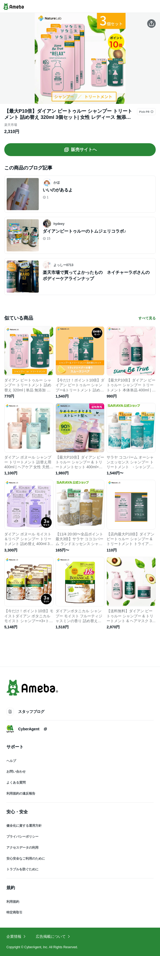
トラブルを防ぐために (22, 869)
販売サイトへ (80, 150)
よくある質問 (16, 782)
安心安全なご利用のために (25, 858)
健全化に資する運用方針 (24, 825)
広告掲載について (53, 936)
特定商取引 (14, 912)
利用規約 (12, 902)
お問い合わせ (16, 771)
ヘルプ (11, 761)
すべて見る (147, 318)
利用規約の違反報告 (20, 793)
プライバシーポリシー (22, 836)
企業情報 (16, 936)
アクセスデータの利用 (22, 847)
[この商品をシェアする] (151, 23)
